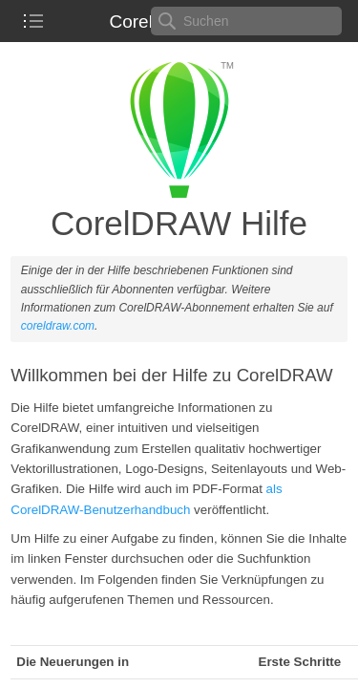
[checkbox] (33, 21)
